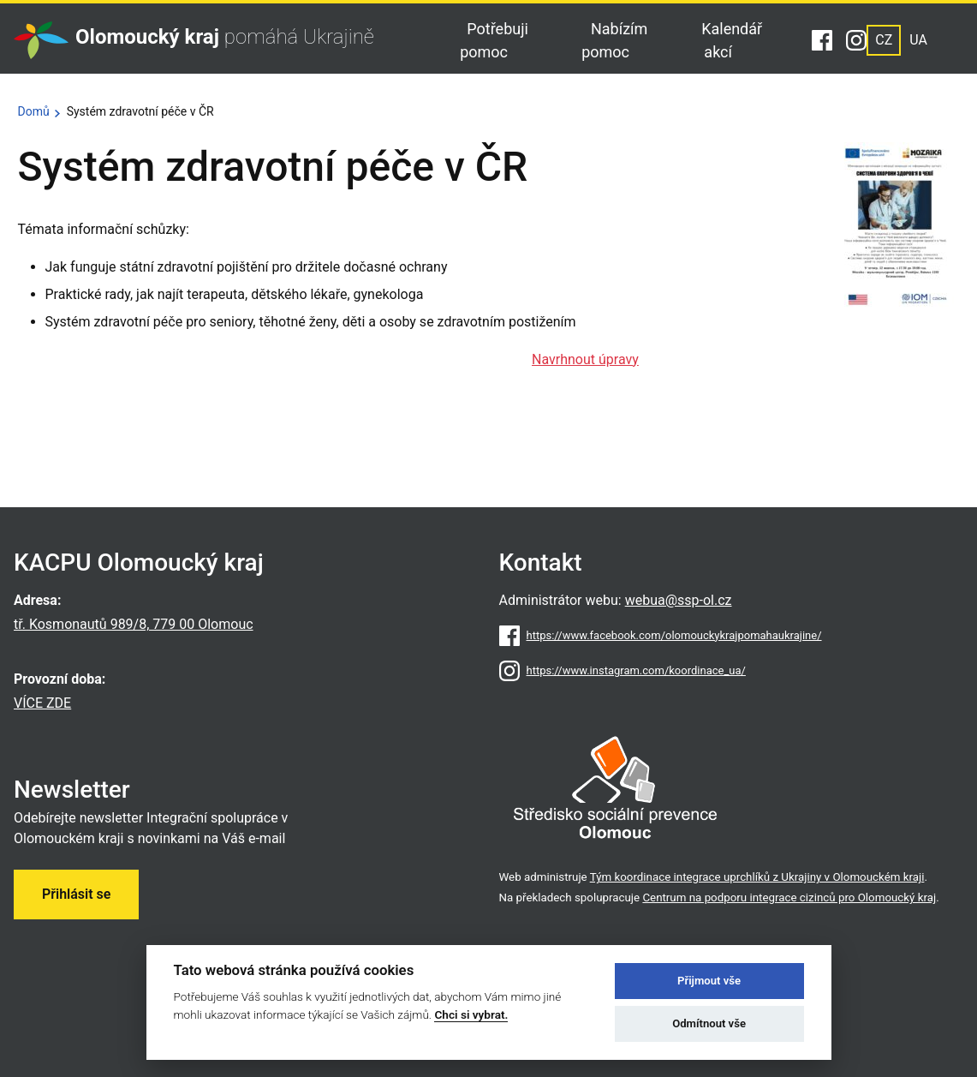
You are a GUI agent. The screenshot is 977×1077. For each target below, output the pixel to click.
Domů (34, 111)
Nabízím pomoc (614, 40)
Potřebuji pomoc (494, 40)
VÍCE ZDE (42, 703)
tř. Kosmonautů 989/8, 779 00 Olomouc (133, 624)
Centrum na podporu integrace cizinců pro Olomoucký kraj (789, 897)
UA (918, 40)
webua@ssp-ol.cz (678, 600)
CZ (883, 40)
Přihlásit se (76, 894)
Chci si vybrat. (471, 1014)
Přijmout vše (709, 980)
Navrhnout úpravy (585, 359)
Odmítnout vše (709, 1023)
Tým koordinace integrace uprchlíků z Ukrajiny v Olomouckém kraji (757, 877)
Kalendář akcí (731, 40)
